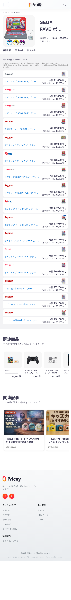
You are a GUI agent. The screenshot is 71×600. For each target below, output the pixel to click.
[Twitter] (11, 534)
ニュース (41, 558)
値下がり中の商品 (10, 567)
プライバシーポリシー (11, 580)
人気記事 (6, 554)
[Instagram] (5, 534)
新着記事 (6, 549)
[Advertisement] (35, 349)
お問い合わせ (43, 554)
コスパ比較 (7, 563)
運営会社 (41, 549)
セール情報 (7, 558)
